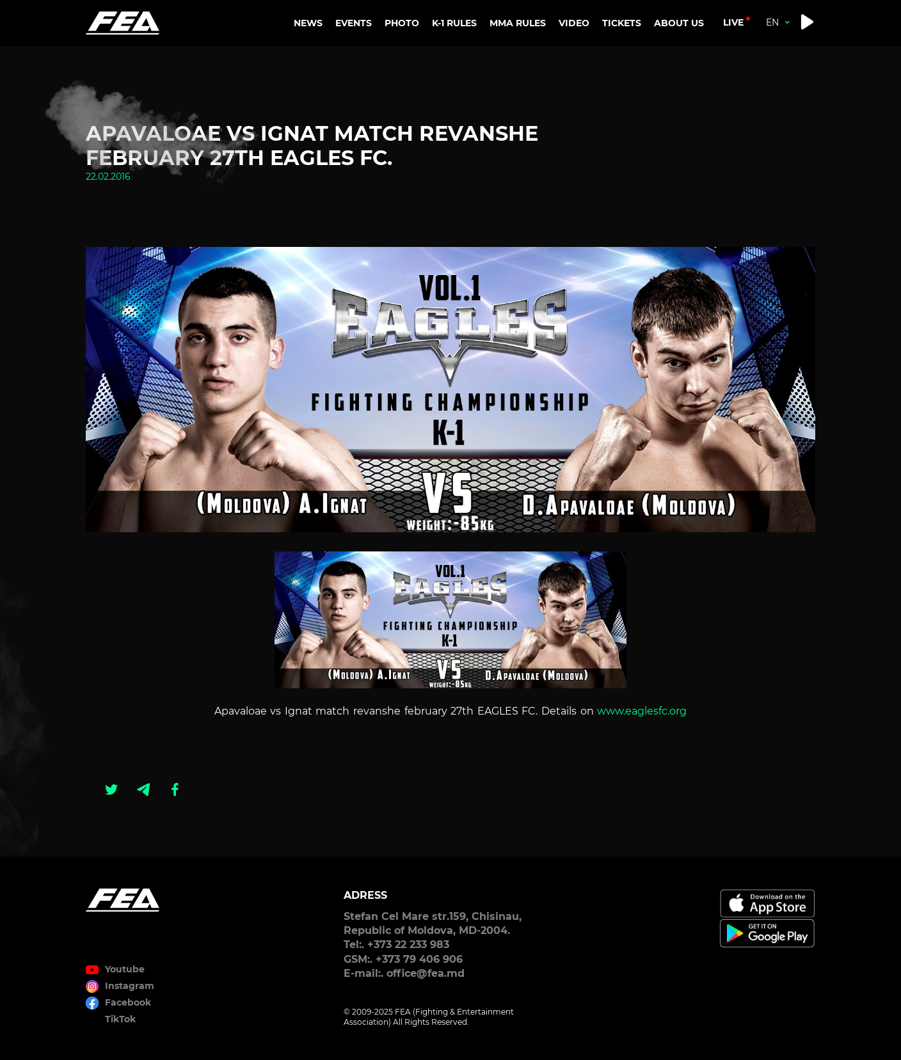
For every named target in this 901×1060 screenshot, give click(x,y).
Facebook (128, 1002)
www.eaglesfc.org (642, 711)
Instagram (129, 986)
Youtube (125, 969)
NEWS (308, 23)
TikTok (120, 1019)
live (733, 22)
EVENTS (353, 23)
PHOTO (402, 23)
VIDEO (574, 23)
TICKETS (621, 23)
